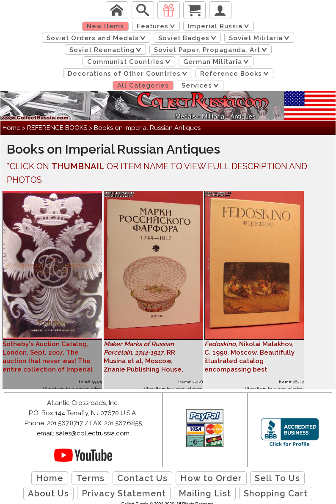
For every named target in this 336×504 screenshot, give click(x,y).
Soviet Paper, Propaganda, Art (212, 50)
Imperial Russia (220, 26)
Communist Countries (130, 62)
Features (157, 26)
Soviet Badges (188, 38)
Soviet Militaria (260, 38)
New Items (105, 26)
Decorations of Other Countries (129, 73)
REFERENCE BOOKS (57, 128)
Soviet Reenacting (106, 50)
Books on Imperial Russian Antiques (147, 128)
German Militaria (217, 62)
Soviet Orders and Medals (98, 38)
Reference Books (236, 73)
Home (11, 128)
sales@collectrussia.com (92, 433)
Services (202, 85)
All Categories (143, 85)
